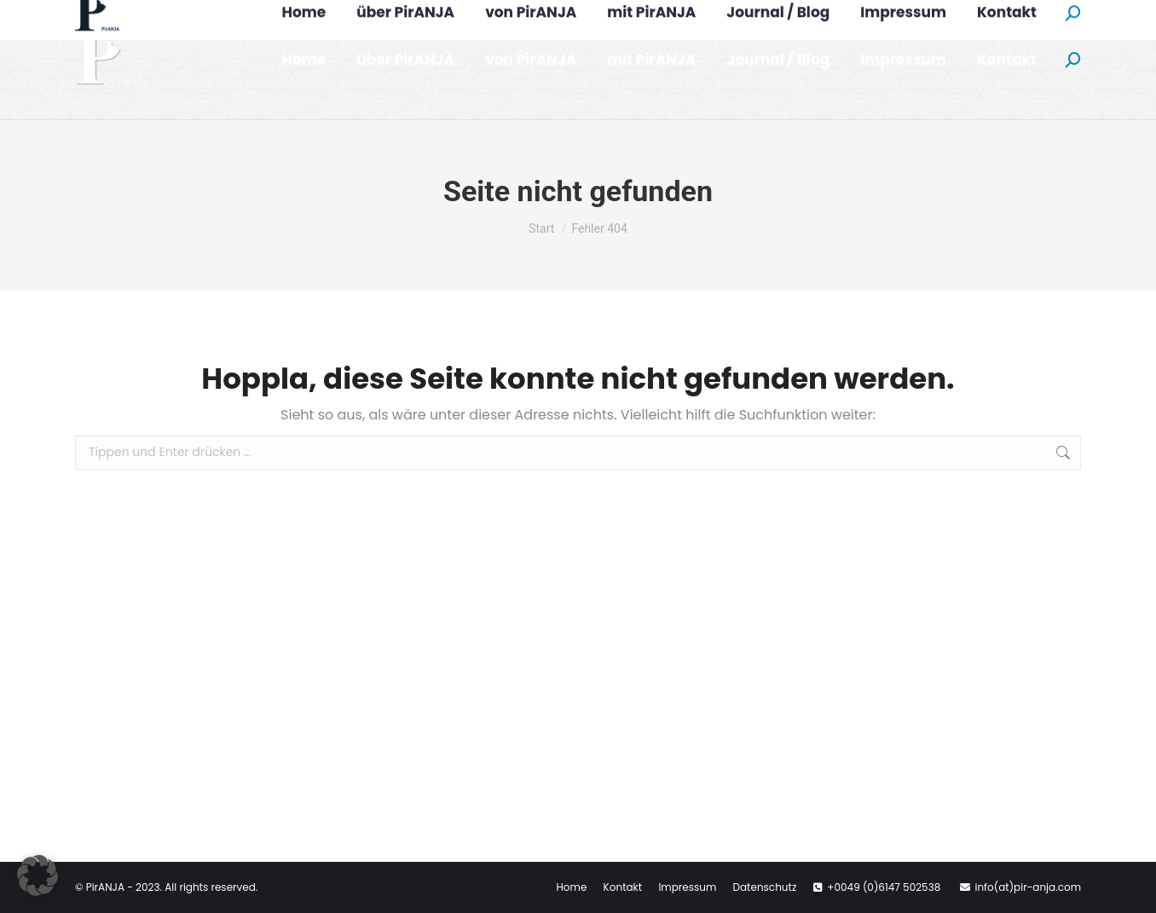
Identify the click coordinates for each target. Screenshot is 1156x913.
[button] (37, 875)
